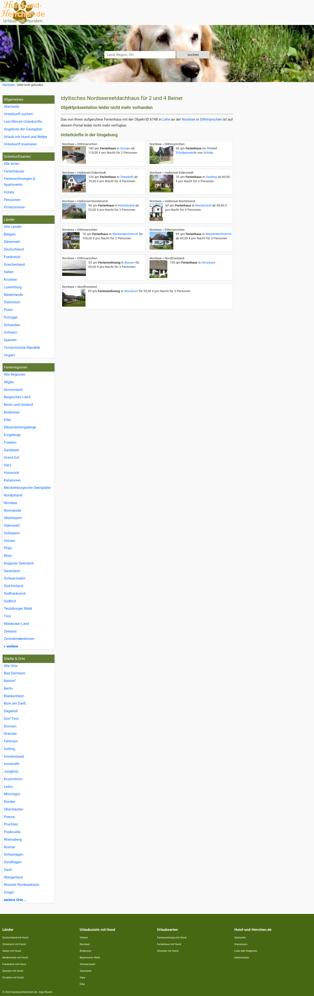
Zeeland (10, 631)
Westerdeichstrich (125, 234)
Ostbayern (12, 533)
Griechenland (14, 264)
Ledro (8, 787)
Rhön (8, 556)
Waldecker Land (16, 624)
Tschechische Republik (22, 347)
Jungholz (11, 771)
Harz (7, 465)
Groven (125, 148)
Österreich (12, 302)
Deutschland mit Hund (15, 937)
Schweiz (10, 332)
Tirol (7, 616)
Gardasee (11, 450)
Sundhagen (13, 862)
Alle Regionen (14, 374)
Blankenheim (14, 696)
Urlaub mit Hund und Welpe (25, 137)
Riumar (9, 847)
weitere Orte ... (15, 900)
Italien (9, 272)
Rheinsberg (13, 839)
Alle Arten (11, 164)
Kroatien (10, 279)
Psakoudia (12, 832)
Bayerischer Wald (90, 957)
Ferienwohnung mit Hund (171, 937)
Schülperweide (186, 152)
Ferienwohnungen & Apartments (19, 182)
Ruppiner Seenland (19, 563)
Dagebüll (11, 711)
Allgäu (9, 382)
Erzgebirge (12, 435)
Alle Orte (10, 666)
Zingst (9, 892)
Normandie (12, 510)
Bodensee (12, 412)
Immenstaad (14, 756)
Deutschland (14, 249)
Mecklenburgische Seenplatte (27, 488)
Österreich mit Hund (14, 944)
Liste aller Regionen (245, 950)
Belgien (9, 234)
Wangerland (13, 877)
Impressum (240, 944)
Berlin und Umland (18, 404)
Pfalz (8, 548)
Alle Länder (13, 227)
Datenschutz (241, 957)
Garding (211, 177)
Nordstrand (126, 205)
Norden (9, 802)
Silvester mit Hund (167, 950)
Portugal (10, 317)
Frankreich (12, 257)
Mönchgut (12, 794)
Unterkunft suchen (18, 114)
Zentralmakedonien (19, 639)
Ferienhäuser (14, 171)
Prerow (9, 817)
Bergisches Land (17, 397)
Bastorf (9, 681)
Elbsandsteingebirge (20, 427)
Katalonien (12, 480)
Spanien (10, 340)
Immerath (11, 764)
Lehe (166, 119)
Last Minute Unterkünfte (23, 121)
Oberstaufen (13, 809)
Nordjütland (13, 495)
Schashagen (13, 854)
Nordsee (10, 503)
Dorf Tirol (11, 718)
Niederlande (13, 295)
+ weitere (11, 646)
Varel (8, 870)
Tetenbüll (126, 177)
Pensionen (12, 200)
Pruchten (11, 824)
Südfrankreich (15, 593)
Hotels (9, 192)
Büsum (130, 262)
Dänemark (12, 242)
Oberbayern (13, 518)
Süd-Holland (13, 586)
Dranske (10, 733)
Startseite (11, 106)
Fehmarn (11, 741)
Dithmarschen (211, 119)
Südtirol (10, 601)
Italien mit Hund (11, 950)
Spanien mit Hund (12, 970)
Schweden (12, 325)
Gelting (9, 749)
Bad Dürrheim (14, 673)
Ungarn (9, 355)
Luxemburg (13, 287)
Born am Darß (15, 703)
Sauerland (12, 571)
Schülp (208, 152)
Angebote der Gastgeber (23, 129)
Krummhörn (13, 779)
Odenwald (12, 525)
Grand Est (11, 457)
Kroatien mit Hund (13, 977)
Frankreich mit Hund (14, 964)
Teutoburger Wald (18, 608)
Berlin (8, 688)
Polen (8, 310)
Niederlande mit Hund (15, 957)
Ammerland (13, 390)
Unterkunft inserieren (20, 144)
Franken (10, 442)
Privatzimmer (14, 207)
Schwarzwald (14, 578)
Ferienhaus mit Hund (169, 944)
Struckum (208, 262)
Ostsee (9, 541)
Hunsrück (11, 473)
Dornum (10, 726)
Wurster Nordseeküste (21, 885)
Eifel (7, 420)
